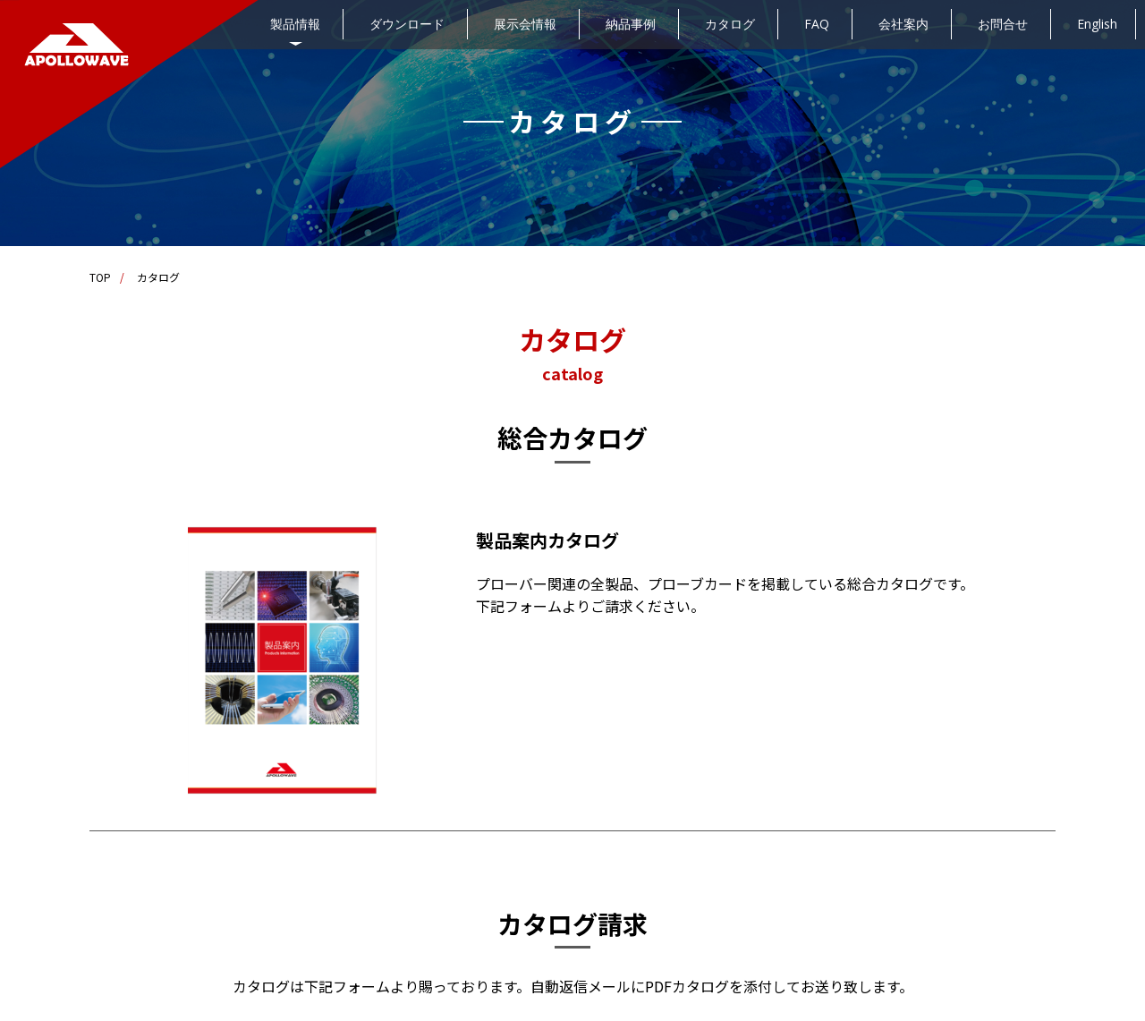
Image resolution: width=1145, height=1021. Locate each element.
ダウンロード (407, 23)
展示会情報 (525, 23)
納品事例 (631, 23)
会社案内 (903, 23)
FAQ (816, 23)
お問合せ (1003, 23)
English (1097, 23)
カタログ (730, 23)
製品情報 (295, 23)
